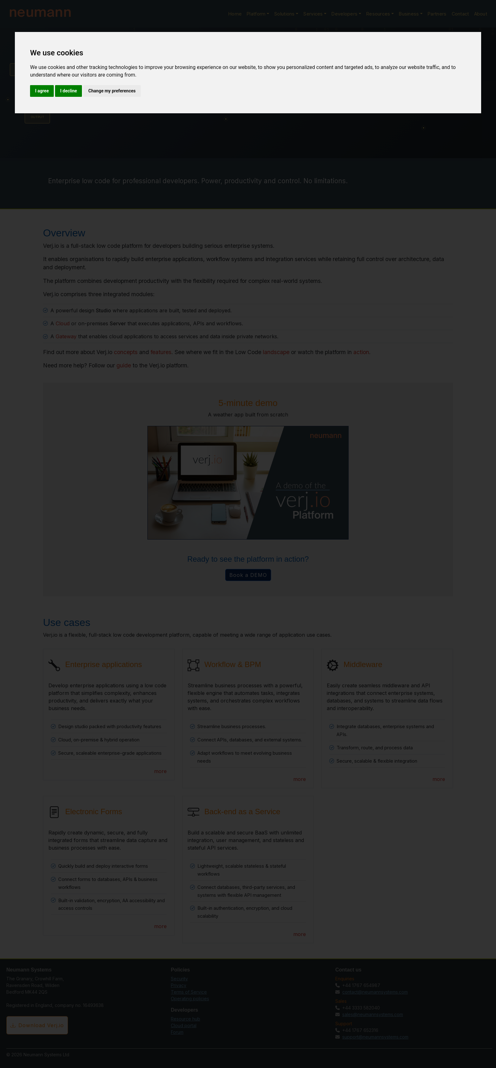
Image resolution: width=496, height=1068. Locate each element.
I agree (42, 90)
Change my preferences (111, 90)
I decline (68, 90)
